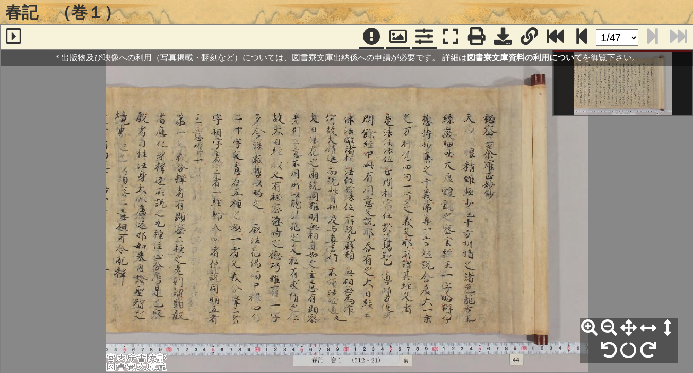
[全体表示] (628, 328)
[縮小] (609, 328)
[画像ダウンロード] (503, 37)
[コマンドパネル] (424, 37)
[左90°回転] (609, 350)
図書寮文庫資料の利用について (524, 57)
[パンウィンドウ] (398, 37)
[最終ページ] (555, 37)
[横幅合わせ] (648, 328)
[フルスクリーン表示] (450, 37)
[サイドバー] (13, 37)
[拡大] (589, 328)
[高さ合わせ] (668, 328)
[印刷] (476, 37)
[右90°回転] (648, 350)
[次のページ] (581, 37)
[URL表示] (529, 37)
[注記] (371, 37)
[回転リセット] (628, 350)
